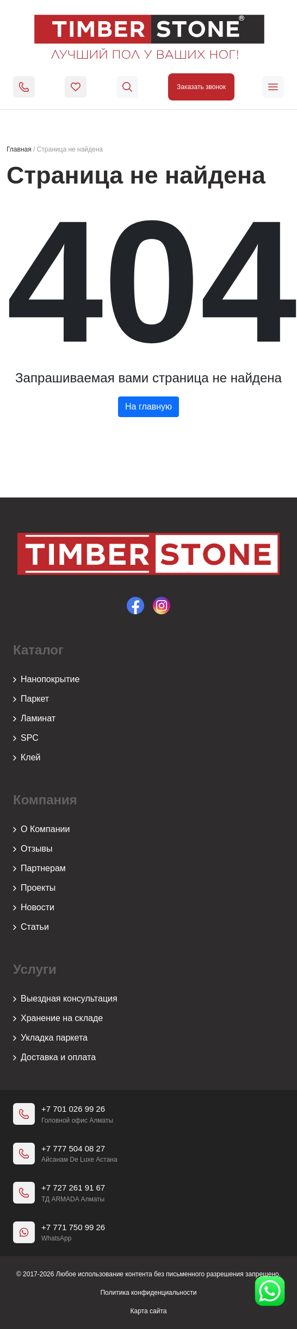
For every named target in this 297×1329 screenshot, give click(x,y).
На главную (148, 406)
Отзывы (33, 848)
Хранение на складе (58, 1018)
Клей (27, 757)
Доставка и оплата (54, 1057)
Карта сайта (149, 1311)
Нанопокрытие (46, 679)
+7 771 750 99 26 (73, 1227)
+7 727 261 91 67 (73, 1187)
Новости (33, 907)
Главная (19, 149)
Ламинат (34, 718)
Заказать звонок (201, 87)
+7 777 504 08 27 (73, 1148)
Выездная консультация (65, 998)
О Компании (41, 829)
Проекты (34, 888)
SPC (26, 738)
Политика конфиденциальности (148, 1292)
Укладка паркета (50, 1037)
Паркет (31, 699)
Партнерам (39, 868)
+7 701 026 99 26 (73, 1108)
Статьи (31, 927)
